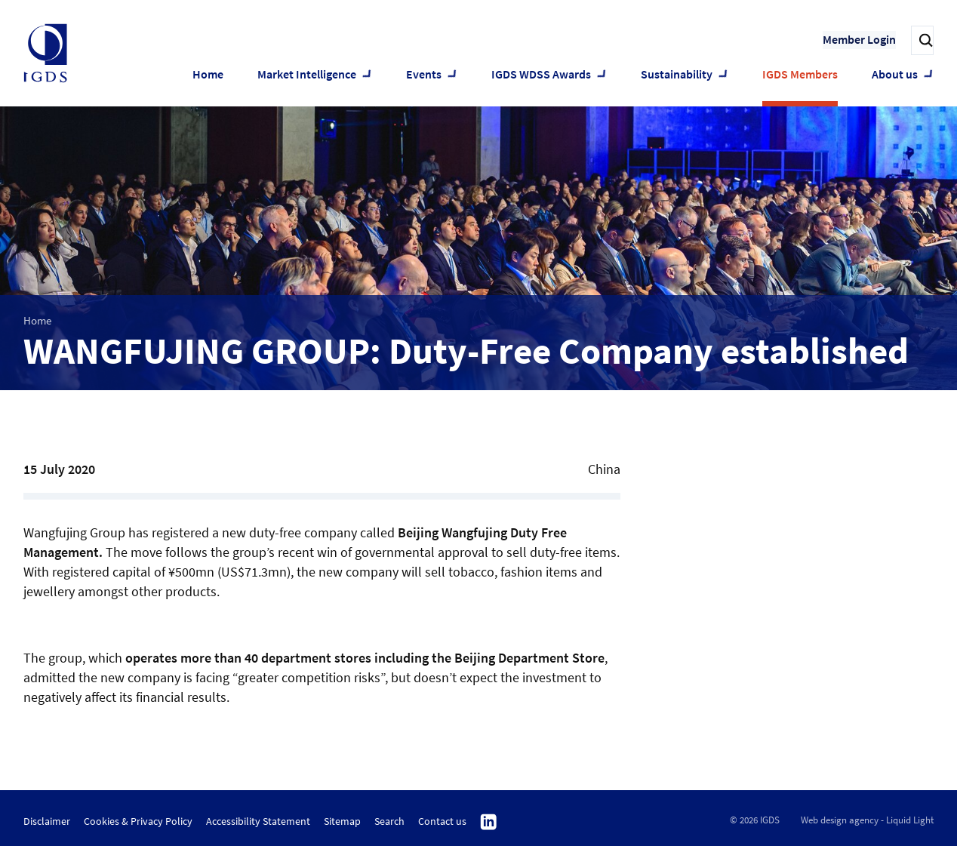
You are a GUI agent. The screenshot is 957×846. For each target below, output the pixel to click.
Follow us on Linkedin (488, 822)
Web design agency (840, 820)
